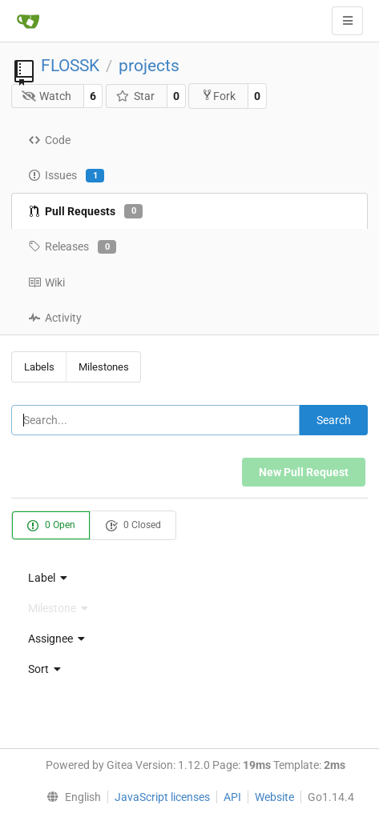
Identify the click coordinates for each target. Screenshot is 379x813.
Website (274, 797)
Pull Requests (85, 211)
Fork (218, 95)
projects (149, 65)
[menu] (189, 577)
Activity (55, 317)
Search (334, 420)
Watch (47, 96)
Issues (66, 176)
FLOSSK (70, 65)
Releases (72, 247)
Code (49, 140)
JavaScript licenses (162, 797)
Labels (39, 367)
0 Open (50, 525)
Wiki (46, 282)
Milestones (104, 367)
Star (135, 96)
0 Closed (133, 525)
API (232, 797)
